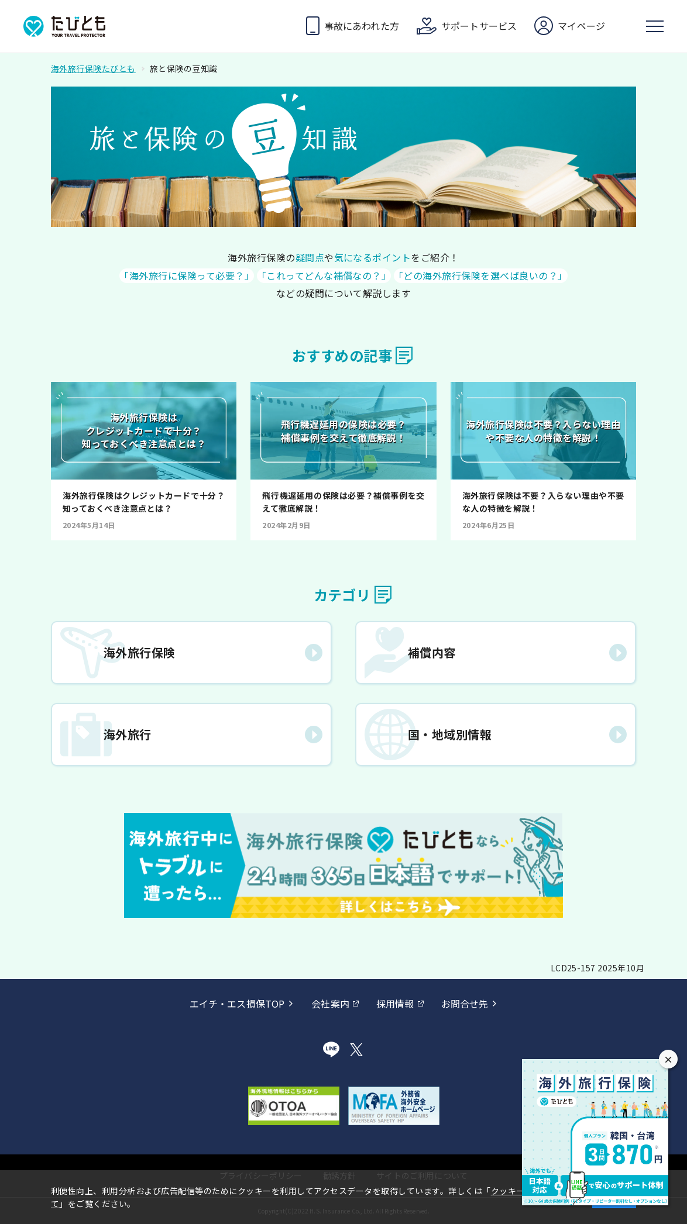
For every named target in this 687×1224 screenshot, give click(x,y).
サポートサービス (479, 26)
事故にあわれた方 (361, 26)
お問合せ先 (465, 1004)
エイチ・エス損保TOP (237, 1004)
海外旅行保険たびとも (93, 68)
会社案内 (330, 1004)
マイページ (581, 26)
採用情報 (395, 1004)
